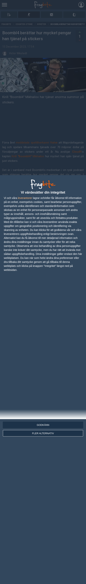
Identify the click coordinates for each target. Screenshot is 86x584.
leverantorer (25, 198)
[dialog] (43, 379)
